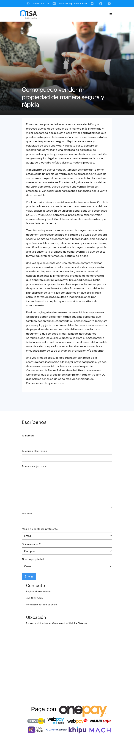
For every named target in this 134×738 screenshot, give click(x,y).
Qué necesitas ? (31, 544)
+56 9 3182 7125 (37, 3)
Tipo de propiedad (33, 559)
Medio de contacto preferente (40, 528)
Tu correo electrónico (34, 451)
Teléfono (27, 513)
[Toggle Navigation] (111, 14)
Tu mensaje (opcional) (35, 466)
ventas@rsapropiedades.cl (69, 3)
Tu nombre (28, 435)
